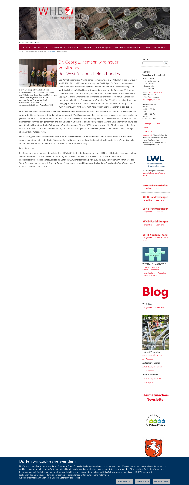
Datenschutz (147, 135)
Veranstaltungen (102, 47)
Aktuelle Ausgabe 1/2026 (152, 355)
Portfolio (73, 47)
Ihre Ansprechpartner (151, 123)
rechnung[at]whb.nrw (151, 99)
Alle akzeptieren (161, 481)
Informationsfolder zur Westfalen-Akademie (151, 268)
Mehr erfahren (124, 481)
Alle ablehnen (142, 481)
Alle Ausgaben (148, 359)
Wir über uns (40, 47)
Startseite (25, 47)
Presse (147, 47)
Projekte (86, 47)
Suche (145, 59)
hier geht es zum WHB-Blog (153, 307)
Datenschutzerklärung (70, 477)
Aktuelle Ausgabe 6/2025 (152, 367)
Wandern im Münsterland (127, 47)
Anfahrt (145, 127)
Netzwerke (159, 47)
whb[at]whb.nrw (155, 92)
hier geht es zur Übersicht (153, 188)
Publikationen (58, 47)
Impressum (147, 131)
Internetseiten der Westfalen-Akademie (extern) (154, 274)
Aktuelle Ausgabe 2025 (151, 378)
